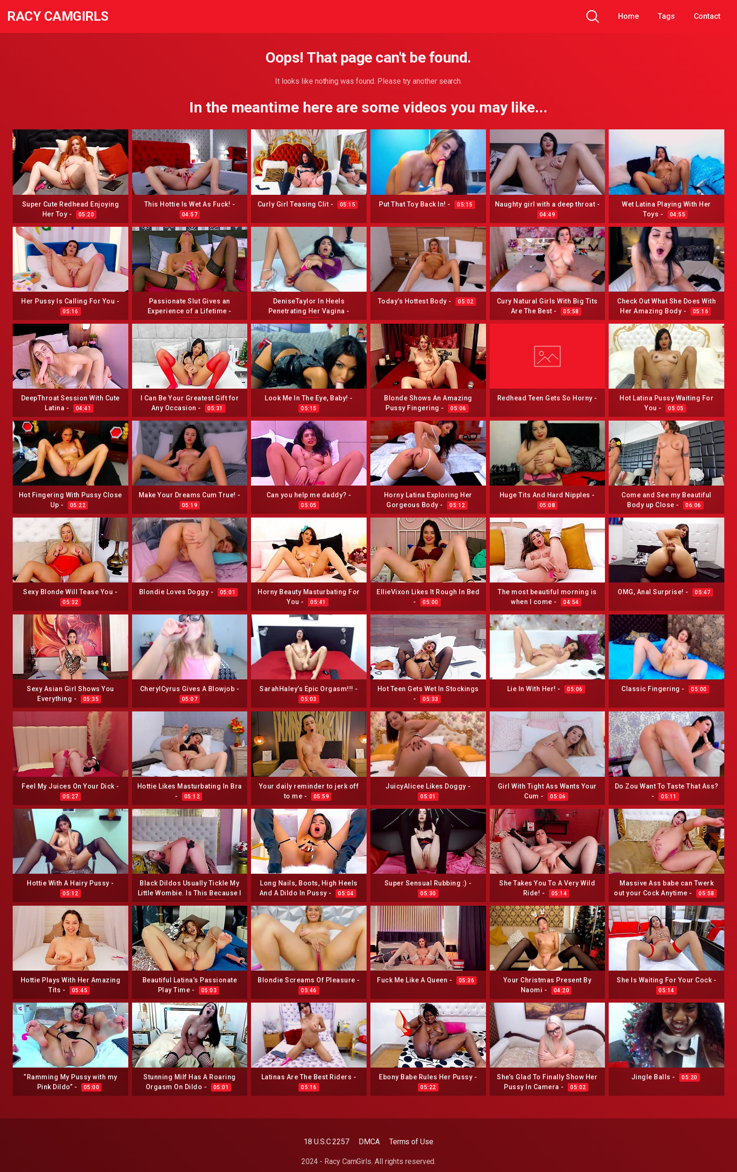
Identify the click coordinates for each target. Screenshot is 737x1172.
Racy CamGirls (58, 16)
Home (628, 16)
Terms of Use (411, 1141)
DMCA (369, 1141)
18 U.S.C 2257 (326, 1141)
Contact (707, 16)
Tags (666, 16)
